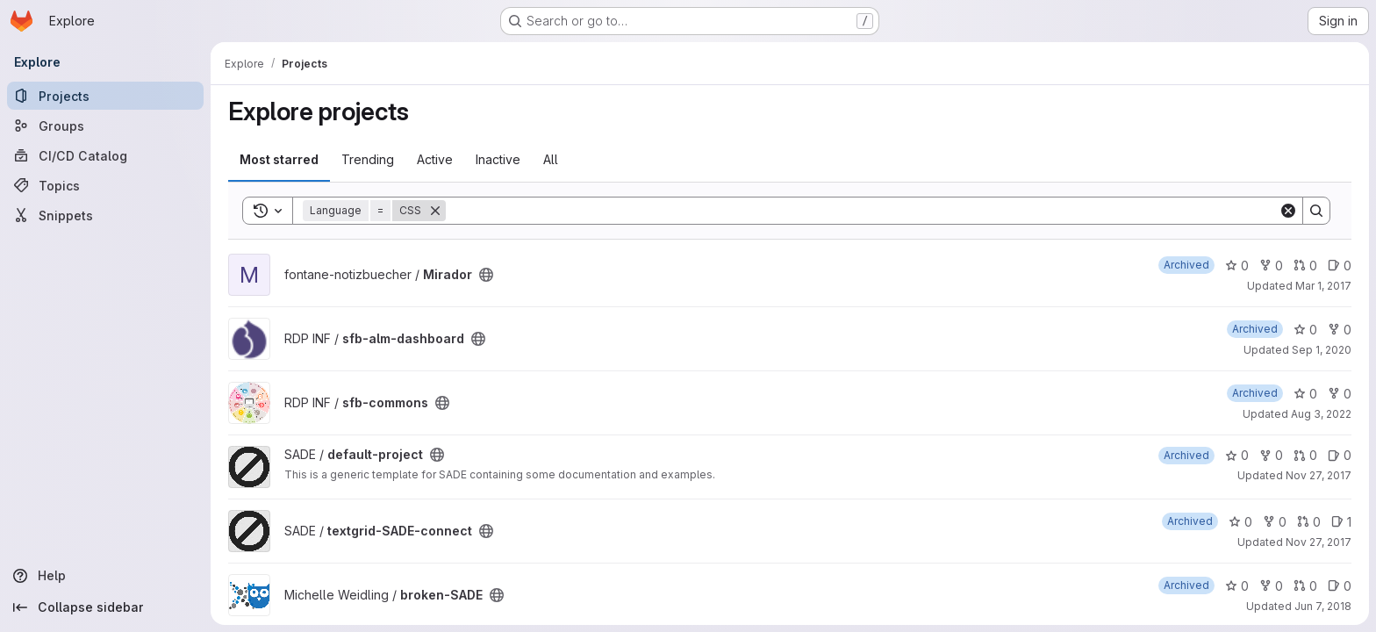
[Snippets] (105, 215)
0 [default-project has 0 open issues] (1339, 455)
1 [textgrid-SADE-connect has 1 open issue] (1341, 521)
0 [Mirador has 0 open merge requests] (1305, 265)
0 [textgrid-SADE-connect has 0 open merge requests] (1309, 521)
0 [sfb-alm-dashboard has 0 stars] (1305, 329)
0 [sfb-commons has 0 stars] (1305, 393)
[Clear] (1288, 210)
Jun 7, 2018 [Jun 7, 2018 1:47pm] (1322, 606)
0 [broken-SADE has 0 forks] (1271, 585)
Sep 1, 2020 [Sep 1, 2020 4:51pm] (1321, 349)
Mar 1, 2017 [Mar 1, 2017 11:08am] (1323, 285)
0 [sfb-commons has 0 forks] (1339, 393)
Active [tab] (435, 159)
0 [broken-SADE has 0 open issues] (1339, 585)
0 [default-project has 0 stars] (1237, 455)
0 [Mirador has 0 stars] (1237, 265)
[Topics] (105, 185)
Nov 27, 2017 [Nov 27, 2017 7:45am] (1318, 475)
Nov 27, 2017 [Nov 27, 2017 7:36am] (1318, 542)
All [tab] (550, 159)
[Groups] (105, 125)
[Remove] (435, 210)
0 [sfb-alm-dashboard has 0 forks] (1339, 329)
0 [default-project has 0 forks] (1271, 455)
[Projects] (105, 96)
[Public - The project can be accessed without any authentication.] (486, 275)
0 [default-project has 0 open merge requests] (1305, 455)
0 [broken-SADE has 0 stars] (1237, 585)
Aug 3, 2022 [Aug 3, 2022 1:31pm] (1321, 413)
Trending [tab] (367, 159)
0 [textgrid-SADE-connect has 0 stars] (1240, 521)
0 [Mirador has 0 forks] (1271, 265)
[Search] (862, 210)
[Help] (105, 576)
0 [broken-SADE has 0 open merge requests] (1305, 585)
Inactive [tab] (498, 159)
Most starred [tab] (279, 159)
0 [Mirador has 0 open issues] (1339, 265)
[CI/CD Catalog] (105, 155)
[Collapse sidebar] (105, 607)
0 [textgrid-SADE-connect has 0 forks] (1274, 521)
